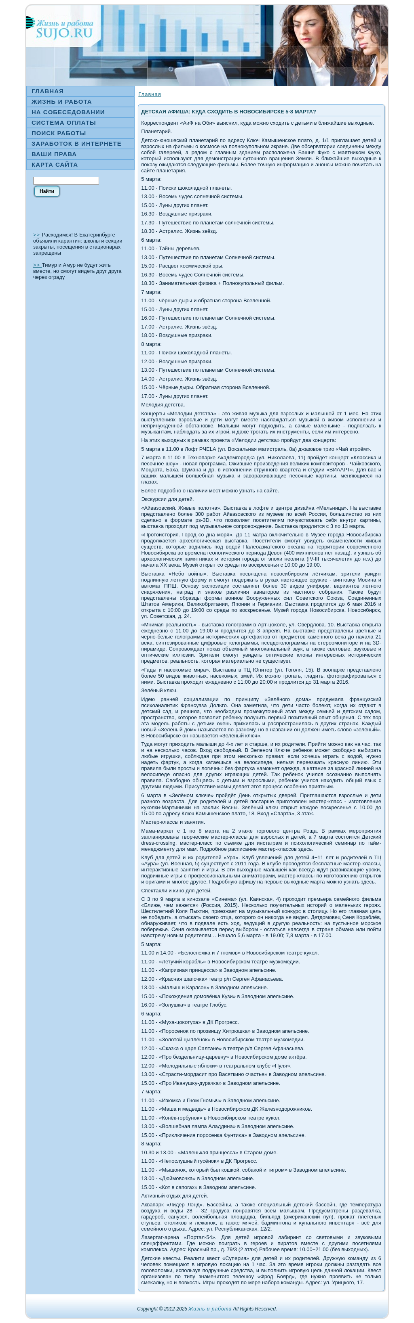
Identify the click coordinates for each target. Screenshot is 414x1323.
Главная (149, 94)
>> (37, 235)
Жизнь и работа (210, 1309)
